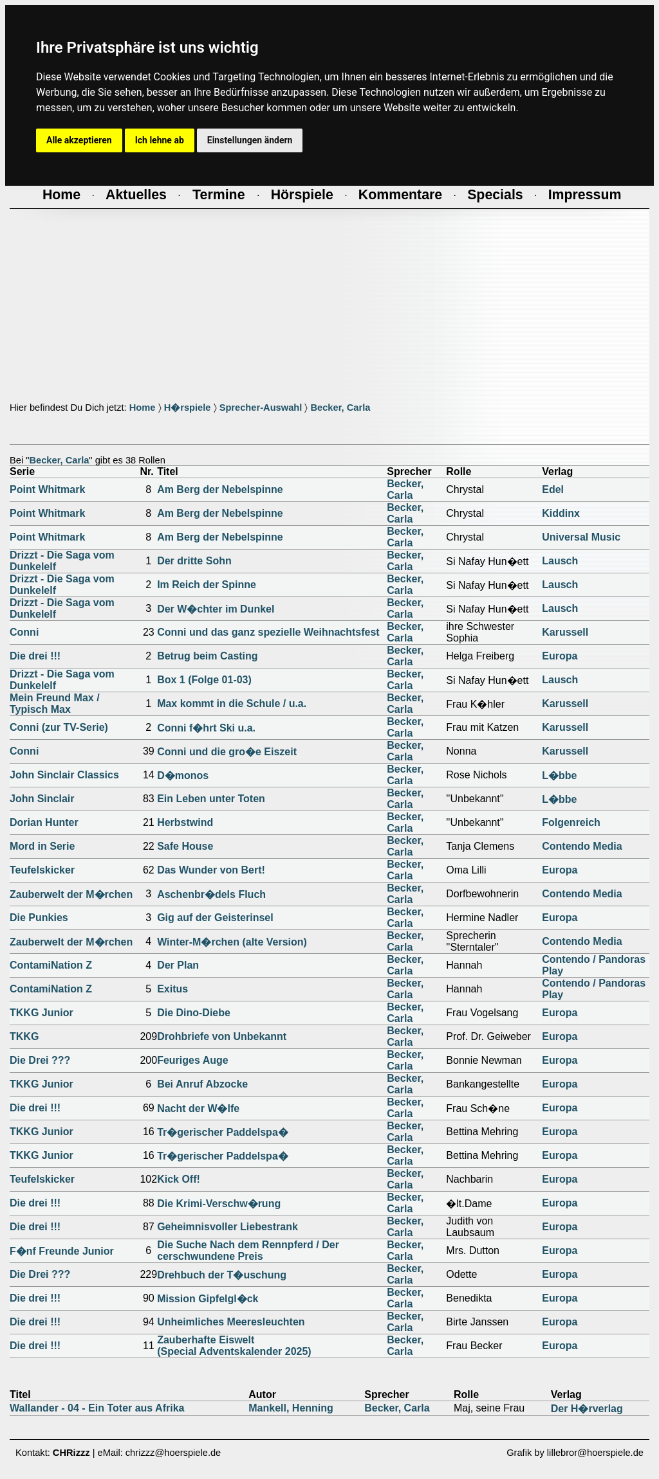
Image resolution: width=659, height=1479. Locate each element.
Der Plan (178, 965)
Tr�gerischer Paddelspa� (222, 1132)
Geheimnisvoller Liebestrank (227, 1226)
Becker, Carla (340, 407)
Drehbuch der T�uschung (221, 1274)
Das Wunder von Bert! (211, 870)
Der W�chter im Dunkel (215, 609)
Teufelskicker (42, 870)
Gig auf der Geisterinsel (215, 917)
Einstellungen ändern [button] (250, 140)
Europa (559, 655)
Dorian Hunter (44, 822)
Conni (24, 632)
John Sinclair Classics (64, 774)
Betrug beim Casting (207, 655)
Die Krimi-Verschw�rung (219, 1203)
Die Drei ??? (40, 1060)
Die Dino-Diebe (193, 1012)
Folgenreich (571, 822)
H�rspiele (187, 407)
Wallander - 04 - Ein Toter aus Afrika (97, 1408)
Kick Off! (178, 1179)
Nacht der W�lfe (198, 1108)
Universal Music (581, 537)
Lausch (560, 560)
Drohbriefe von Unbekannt (221, 1036)
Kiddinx (561, 513)
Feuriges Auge (192, 1060)
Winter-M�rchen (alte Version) (232, 942)
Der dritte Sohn (194, 560)
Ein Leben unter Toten (211, 798)
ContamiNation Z (51, 965)
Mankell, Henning (290, 1408)
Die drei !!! (35, 655)
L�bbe (559, 775)
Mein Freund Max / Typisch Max (55, 703)
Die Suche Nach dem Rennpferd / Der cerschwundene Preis (248, 1250)
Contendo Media (582, 846)
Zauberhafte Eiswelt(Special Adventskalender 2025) (234, 1345)
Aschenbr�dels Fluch (211, 894)
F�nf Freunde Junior (62, 1251)
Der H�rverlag (587, 1408)
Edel (553, 489)
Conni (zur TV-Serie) (59, 727)
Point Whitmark (47, 489)
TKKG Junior (41, 1012)
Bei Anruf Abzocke (202, 1084)
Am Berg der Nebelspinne (220, 489)
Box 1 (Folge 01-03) (204, 679)
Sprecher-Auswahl (260, 407)
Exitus (172, 988)
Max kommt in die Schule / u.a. (231, 703)
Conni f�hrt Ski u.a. (206, 727)
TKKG (24, 1036)
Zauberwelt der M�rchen (71, 894)
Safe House (185, 846)
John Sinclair (42, 798)
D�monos (183, 775)
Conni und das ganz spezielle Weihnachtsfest (268, 632)
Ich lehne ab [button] (159, 140)
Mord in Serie (42, 846)
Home (142, 407)
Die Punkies (39, 917)
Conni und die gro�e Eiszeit (227, 751)
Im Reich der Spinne (206, 584)
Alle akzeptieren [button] (79, 140)
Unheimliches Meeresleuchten (230, 1321)
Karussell (565, 632)
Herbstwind (185, 822)
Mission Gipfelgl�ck (207, 1298)
